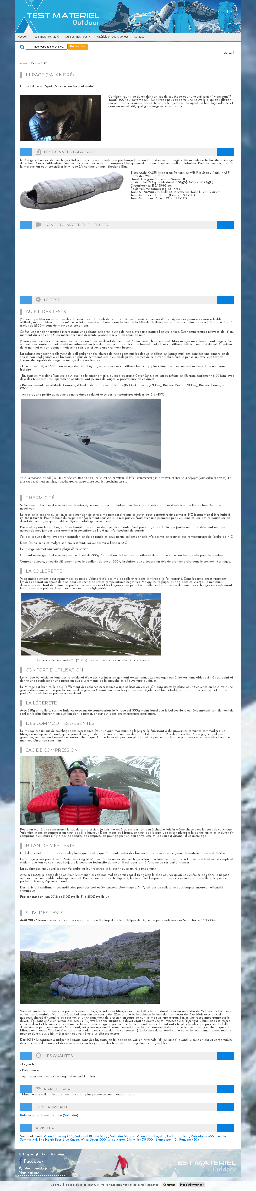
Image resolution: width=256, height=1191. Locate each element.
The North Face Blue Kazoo (59, 1139)
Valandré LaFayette (151, 1136)
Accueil (22, 36)
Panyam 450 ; (189, 1139)
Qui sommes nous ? (77, 36)
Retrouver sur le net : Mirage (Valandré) (49, 1115)
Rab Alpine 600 (202, 1136)
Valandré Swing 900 (58, 1136)
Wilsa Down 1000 (93, 1139)
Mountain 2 (60, 1014)
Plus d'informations (192, 1184)
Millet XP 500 (143, 1139)
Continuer (169, 1184)
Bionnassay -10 (166, 1139)
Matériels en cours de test (112, 36)
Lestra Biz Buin (178, 1136)
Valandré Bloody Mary (91, 1136)
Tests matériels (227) (46, 36)
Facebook (34, 1161)
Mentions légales (35, 1168)
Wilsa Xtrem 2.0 (119, 1139)
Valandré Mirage (122, 1136)
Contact (139, 36)
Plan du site (28, 1173)
